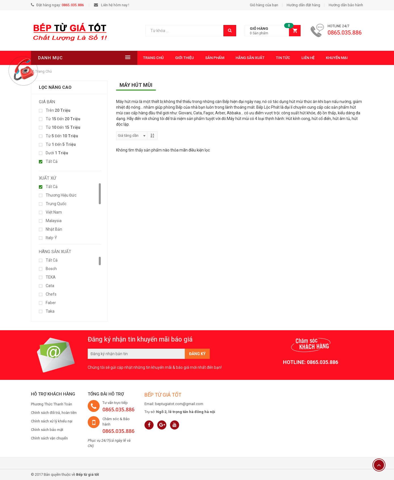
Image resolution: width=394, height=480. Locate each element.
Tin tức (253, 58)
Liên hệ (278, 58)
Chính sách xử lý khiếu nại (51, 421)
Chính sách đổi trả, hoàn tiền (54, 412)
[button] (273, 31)
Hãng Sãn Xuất (220, 58)
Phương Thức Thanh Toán (51, 404)
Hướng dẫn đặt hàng (303, 5)
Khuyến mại (307, 58)
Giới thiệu (154, 58)
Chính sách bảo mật (47, 430)
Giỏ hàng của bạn (264, 5)
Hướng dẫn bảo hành (346, 5)
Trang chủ (123, 58)
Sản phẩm (184, 58)
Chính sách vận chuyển (49, 438)
